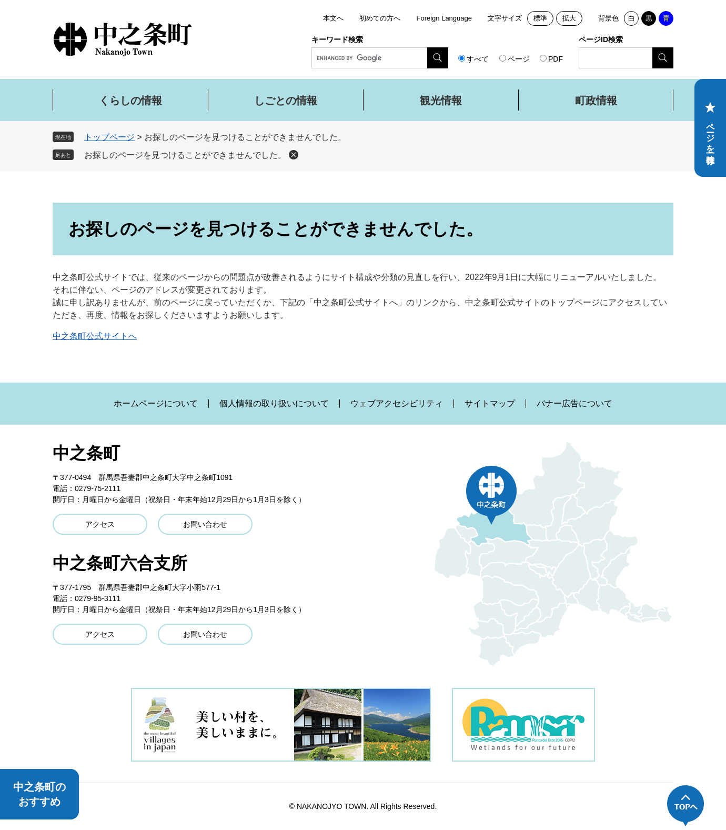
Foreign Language (444, 18)
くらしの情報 (130, 100)
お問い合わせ (205, 524)
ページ (519, 59)
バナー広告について (574, 403)
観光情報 (441, 100)
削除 (293, 154)
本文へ (333, 18)
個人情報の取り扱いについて (274, 403)
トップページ (109, 137)
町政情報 (596, 100)
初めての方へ (379, 18)
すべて (478, 59)
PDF (555, 59)
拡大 (569, 18)
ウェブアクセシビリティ (396, 403)
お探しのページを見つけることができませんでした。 (185, 155)
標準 (540, 18)
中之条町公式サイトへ (95, 336)
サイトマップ (490, 403)
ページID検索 (601, 39)
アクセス (100, 524)
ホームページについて (156, 403)
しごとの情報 (285, 100)
